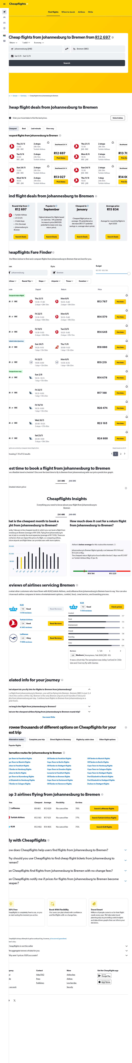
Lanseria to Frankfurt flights (63, 760)
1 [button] (115, 438)
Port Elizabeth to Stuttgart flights (103, 767)
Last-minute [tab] (43, 128)
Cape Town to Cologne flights (102, 756)
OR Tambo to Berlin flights (100, 749)
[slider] (128, 273)
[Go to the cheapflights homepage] (18, 4)
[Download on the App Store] (106, 970)
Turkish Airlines (33, 607)
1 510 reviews (33, 600)
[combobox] (46, 42)
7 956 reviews (33, 629)
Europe (22, 96)
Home (15, 96)
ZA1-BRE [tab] (65, 465)
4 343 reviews (33, 615)
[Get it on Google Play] (106, 964)
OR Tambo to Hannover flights (64, 771)
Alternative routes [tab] (23, 727)
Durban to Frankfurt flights (25, 753)
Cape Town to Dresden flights (64, 756)
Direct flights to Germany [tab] (67, 727)
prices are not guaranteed (65, 927)
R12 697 (110, 37)
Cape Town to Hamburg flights (102, 753)
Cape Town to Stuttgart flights (102, 760)
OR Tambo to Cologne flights (26, 771)
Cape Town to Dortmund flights (65, 767)
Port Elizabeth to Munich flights (103, 764)
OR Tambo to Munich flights (101, 746)
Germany (31, 96)
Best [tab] (31, 128)
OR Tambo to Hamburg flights (26, 756)
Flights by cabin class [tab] (92, 727)
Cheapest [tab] (20, 128)
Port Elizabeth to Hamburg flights (28, 767)
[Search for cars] (4, 22)
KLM (29, 592)
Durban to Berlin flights (24, 760)
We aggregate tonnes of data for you (71, 939)
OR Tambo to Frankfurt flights (64, 746)
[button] (4, 4)
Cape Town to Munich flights (26, 749)
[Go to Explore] (4, 28)
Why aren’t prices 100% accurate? (71, 944)
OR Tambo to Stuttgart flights (64, 753)
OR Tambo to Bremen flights (63, 764)
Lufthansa (31, 621)
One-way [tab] (57, 128)
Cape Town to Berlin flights (63, 749)
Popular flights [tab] (22, 733)
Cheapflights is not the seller (71, 934)
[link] (27, 236)
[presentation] (120, 37)
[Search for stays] (4, 17)
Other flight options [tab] (114, 727)
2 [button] (120, 438)
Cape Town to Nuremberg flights (27, 764)
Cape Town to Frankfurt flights (26, 746)
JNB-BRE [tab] (76, 465)
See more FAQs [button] (53, 704)
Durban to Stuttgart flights (101, 771)
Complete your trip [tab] (44, 727)
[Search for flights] (4, 11)
